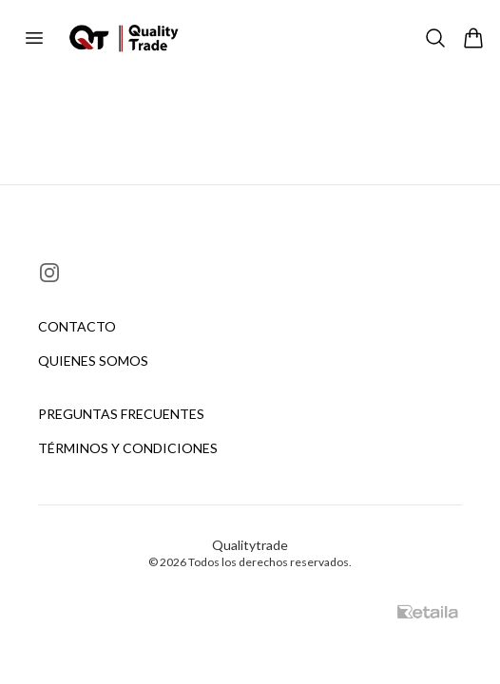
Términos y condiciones (128, 448)
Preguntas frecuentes (121, 414)
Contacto (77, 326)
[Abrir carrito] (473, 38)
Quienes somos (93, 360)
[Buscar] (435, 38)
